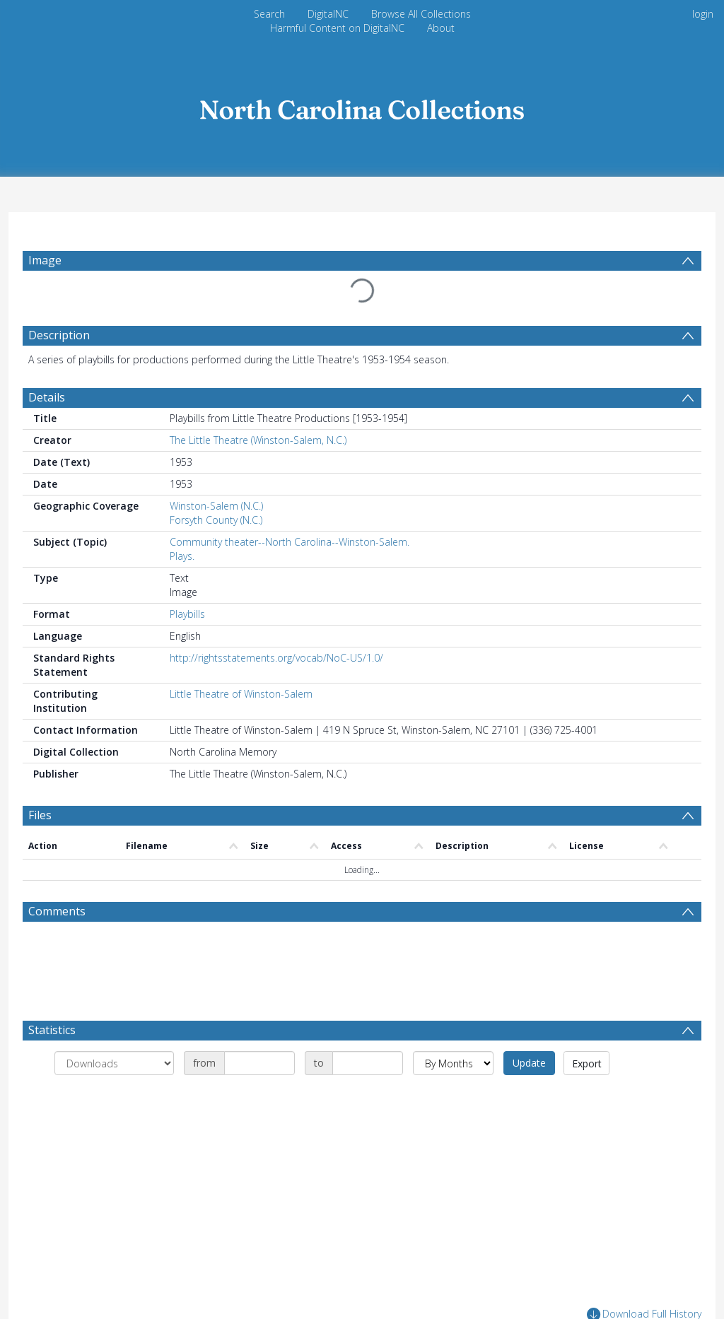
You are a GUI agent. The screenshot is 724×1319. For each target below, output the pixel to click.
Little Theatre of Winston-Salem (241, 693)
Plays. (182, 556)
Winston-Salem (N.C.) (216, 505)
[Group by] (114, 1063)
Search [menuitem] (269, 13)
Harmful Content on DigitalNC (337, 28)
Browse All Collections (421, 13)
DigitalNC (328, 13)
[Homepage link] (362, 105)
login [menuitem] (702, 13)
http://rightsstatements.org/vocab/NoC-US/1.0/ (276, 657)
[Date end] (367, 1063)
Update (529, 1062)
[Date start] (259, 1063)
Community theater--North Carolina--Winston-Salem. (289, 542)
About (441, 28)
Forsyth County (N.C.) (216, 520)
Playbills (187, 614)
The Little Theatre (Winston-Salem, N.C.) (258, 440)
